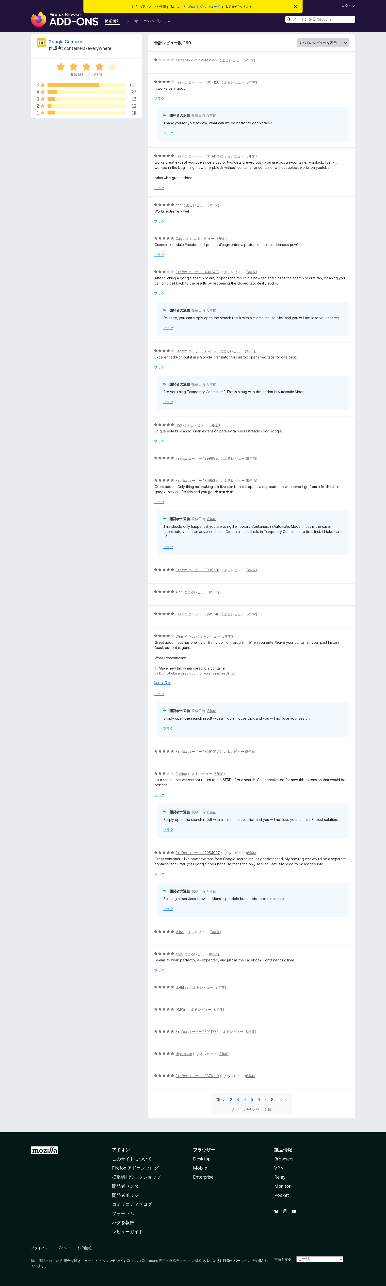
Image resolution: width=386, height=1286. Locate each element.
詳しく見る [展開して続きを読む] (162, 683)
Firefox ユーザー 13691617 (197, 751)
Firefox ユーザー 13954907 (198, 853)
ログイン (348, 5)
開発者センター (127, 1186)
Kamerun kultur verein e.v (196, 60)
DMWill (181, 1009)
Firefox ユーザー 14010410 (197, 156)
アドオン (121, 1149)
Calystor (182, 238)
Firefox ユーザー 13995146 (197, 614)
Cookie (65, 1248)
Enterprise (203, 1177)
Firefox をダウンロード (201, 6)
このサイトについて (132, 1158)
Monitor (282, 1186)
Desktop (201, 1158)
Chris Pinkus (185, 636)
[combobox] (320, 19)
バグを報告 (123, 1222)
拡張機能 (112, 21)
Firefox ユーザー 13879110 (197, 1076)
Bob (179, 425)
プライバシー (41, 1248)
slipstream (184, 1054)
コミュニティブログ (132, 1204)
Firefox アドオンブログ (135, 1168)
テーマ (132, 21)
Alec (179, 592)
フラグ (159, 98)
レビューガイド (127, 1231)
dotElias (182, 987)
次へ (283, 1099)
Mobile (200, 1168)
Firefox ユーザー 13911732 (197, 1031)
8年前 (249, 60)
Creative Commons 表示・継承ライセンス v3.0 (164, 1260)
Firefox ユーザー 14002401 (197, 272)
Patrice (181, 774)
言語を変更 (282, 1259)
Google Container (66, 41)
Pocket (281, 1195)
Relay (280, 1177)
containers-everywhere (87, 48)
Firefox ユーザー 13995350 (198, 480)
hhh (178, 205)
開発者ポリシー (127, 1195)
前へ (220, 1099)
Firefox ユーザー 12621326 (197, 351)
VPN (279, 1168)
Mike (180, 932)
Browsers (283, 1158)
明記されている (51, 1260)
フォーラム (123, 1213)
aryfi (179, 954)
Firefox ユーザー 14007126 (197, 82)
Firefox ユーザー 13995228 (197, 570)
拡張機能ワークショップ (136, 1177)
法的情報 (85, 1248)
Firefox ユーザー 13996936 (198, 458)
